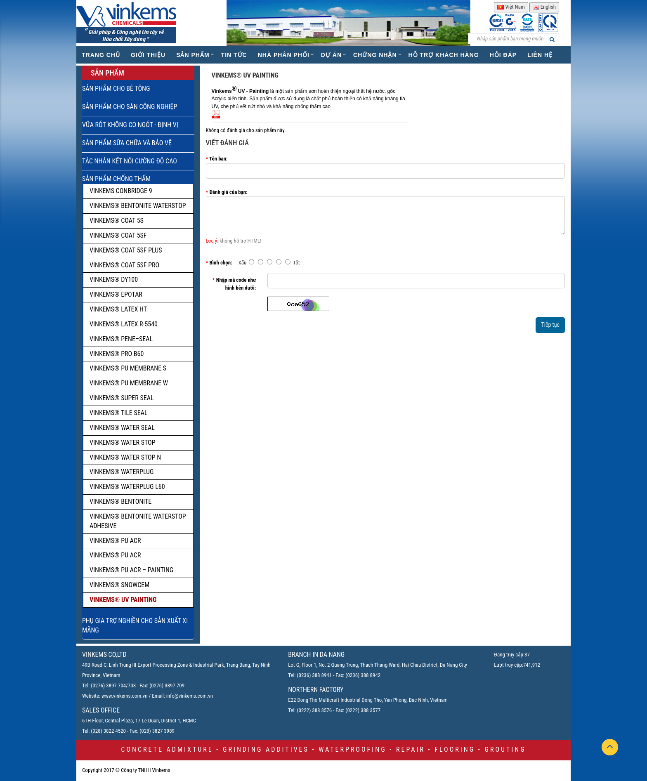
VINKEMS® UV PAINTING (123, 600)
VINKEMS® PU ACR (115, 541)
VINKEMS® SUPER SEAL (122, 398)
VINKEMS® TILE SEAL (119, 413)
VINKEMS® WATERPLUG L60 (127, 487)
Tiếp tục (550, 324)
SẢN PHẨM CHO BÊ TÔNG (116, 88)
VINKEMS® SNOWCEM (119, 585)
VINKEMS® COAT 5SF (118, 235)
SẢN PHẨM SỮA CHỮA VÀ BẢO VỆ (127, 143)
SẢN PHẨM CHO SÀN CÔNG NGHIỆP (129, 107)
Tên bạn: (218, 159)
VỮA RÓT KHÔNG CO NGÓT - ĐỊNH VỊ (130, 125)
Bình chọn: (220, 263)
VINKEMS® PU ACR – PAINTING (131, 570)
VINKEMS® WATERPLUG (122, 472)
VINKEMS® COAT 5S (117, 220)
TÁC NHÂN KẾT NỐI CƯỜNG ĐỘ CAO (129, 161)
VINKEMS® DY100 (114, 279)
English (544, 7)
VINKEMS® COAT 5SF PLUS (126, 250)
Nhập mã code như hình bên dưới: (236, 284)
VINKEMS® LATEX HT (118, 309)
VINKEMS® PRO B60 (117, 354)
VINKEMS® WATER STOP (123, 442)
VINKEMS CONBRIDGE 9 (121, 191)
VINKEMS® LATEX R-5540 (124, 324)
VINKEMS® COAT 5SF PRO (124, 265)
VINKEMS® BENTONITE (120, 501)
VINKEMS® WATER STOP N (125, 457)
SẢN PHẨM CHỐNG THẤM (116, 179)
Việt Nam (510, 7)
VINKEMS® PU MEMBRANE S (128, 368)
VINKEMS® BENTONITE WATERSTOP (138, 206)
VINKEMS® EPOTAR (116, 294)
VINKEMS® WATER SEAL (122, 428)
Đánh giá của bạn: (228, 192)
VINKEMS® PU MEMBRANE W (129, 383)
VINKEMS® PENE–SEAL (121, 339)
